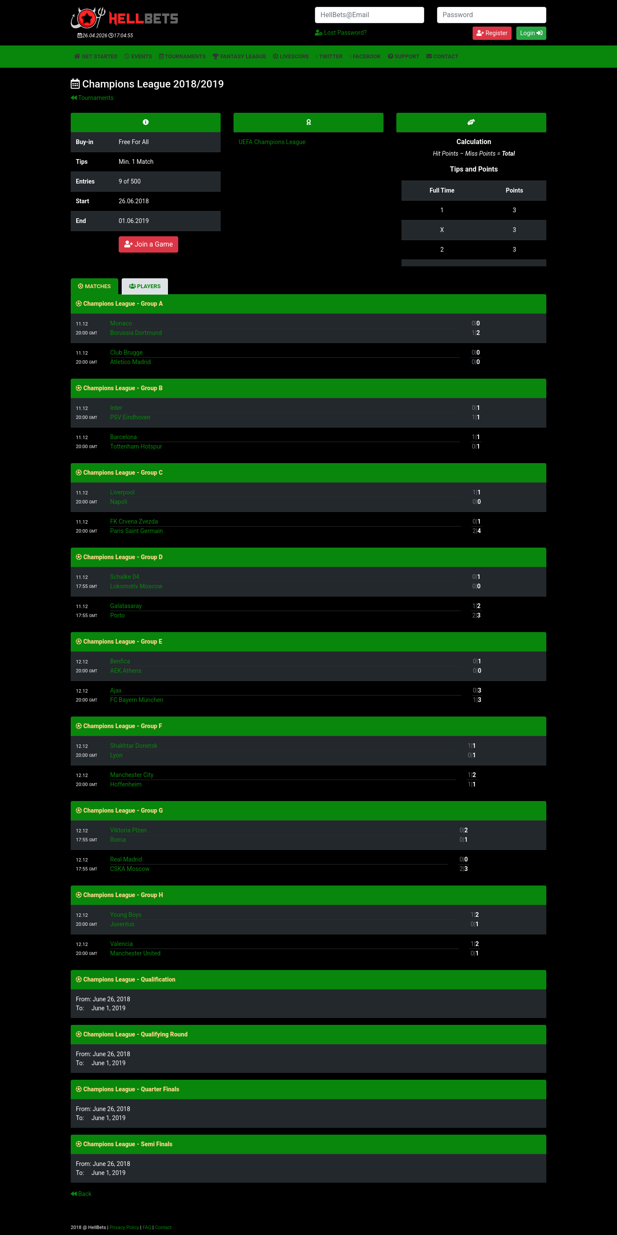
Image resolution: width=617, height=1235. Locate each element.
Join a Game (148, 244)
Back (81, 1193)
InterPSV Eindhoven (285, 412)
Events (138, 56)
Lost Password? (341, 32)
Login (531, 33)
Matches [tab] (94, 286)
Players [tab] (145, 286)
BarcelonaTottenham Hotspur (285, 442)
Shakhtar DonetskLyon (283, 750)
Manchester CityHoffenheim (283, 779)
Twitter (329, 56)
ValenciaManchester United (284, 948)
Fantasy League (239, 56)
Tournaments (182, 56)
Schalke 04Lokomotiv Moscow (285, 581)
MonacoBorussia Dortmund (285, 328)
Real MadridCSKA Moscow (279, 864)
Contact (442, 56)
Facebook (365, 56)
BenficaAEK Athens (285, 666)
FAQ (147, 1227)
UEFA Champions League (272, 142)
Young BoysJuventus (284, 919)
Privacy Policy (124, 1227)
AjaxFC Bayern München (285, 695)
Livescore (291, 56)
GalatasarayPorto (285, 610)
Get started (95, 56)
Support (404, 56)
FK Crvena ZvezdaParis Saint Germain (285, 526)
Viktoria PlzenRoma (279, 835)
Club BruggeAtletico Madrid (285, 357)
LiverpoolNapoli (285, 497)
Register (492, 33)
